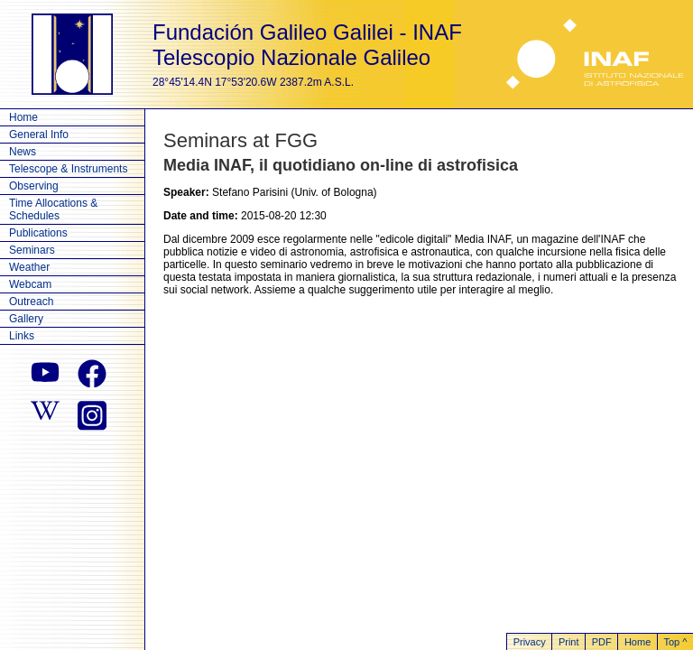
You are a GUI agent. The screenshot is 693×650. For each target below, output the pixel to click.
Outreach (31, 301)
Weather (29, 267)
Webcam (30, 284)
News (22, 151)
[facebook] (92, 374)
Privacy (529, 641)
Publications (38, 233)
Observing (34, 186)
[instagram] (92, 413)
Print (569, 641)
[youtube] (45, 374)
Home (23, 117)
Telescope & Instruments (68, 168)
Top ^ (675, 641)
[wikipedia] (45, 413)
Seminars (32, 250)
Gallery (26, 318)
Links (21, 336)
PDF (602, 641)
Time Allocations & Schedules (53, 209)
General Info (39, 134)
